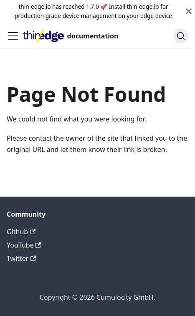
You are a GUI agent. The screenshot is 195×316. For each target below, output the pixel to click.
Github (21, 231)
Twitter (21, 258)
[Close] (188, 11)
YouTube (24, 245)
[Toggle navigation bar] (13, 36)
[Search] (180, 35)
